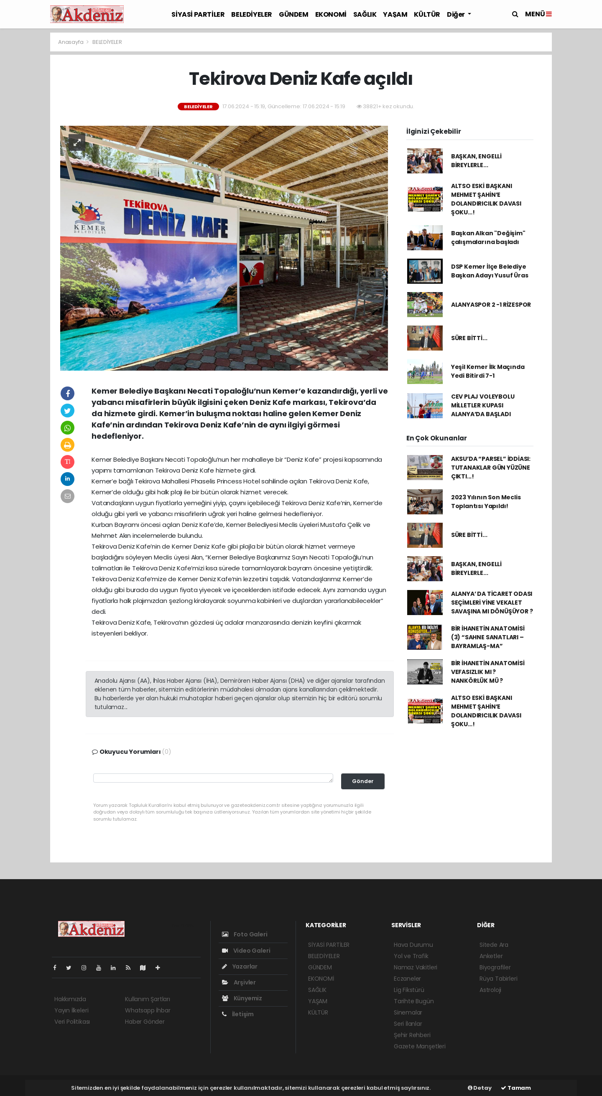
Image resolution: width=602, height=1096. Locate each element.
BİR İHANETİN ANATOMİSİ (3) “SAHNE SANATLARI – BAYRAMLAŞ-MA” (488, 637)
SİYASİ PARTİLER (197, 14)
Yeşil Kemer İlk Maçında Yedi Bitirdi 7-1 (488, 371)
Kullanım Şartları (147, 999)
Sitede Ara (494, 945)
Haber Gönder (145, 1021)
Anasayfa (71, 42)
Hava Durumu (413, 945)
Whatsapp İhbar (147, 1010)
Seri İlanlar (408, 1024)
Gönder (363, 781)
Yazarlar (240, 966)
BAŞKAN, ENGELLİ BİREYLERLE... (476, 160)
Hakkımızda (70, 999)
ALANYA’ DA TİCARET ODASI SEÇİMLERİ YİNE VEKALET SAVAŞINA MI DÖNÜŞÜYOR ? (492, 602)
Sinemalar (408, 1012)
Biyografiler (495, 967)
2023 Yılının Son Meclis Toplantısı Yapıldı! (486, 501)
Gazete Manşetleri (420, 1046)
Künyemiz (242, 998)
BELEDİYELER (251, 14)
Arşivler (239, 982)
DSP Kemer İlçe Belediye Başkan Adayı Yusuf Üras (489, 271)
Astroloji (490, 990)
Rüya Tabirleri (498, 978)
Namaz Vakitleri (415, 967)
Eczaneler (407, 978)
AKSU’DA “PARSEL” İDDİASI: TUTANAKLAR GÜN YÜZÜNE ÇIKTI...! (491, 468)
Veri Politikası (72, 1021)
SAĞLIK (365, 14)
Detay (480, 1088)
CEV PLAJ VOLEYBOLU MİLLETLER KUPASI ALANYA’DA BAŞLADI (483, 405)
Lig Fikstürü (409, 990)
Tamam (516, 1088)
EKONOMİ (331, 14)
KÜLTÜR (427, 14)
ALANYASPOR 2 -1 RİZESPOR (491, 304)
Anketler (491, 956)
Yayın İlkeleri (71, 1010)
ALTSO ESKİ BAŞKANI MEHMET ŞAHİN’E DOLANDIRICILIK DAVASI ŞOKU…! (486, 199)
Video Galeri (246, 950)
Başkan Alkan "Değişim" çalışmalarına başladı (488, 237)
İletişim (238, 1014)
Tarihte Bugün (414, 1001)
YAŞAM (395, 14)
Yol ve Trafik (411, 956)
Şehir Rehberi (412, 1035)
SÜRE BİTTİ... (469, 338)
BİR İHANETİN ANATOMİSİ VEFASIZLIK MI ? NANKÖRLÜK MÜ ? (488, 672)
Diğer (456, 14)
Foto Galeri (245, 934)
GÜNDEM (294, 14)
